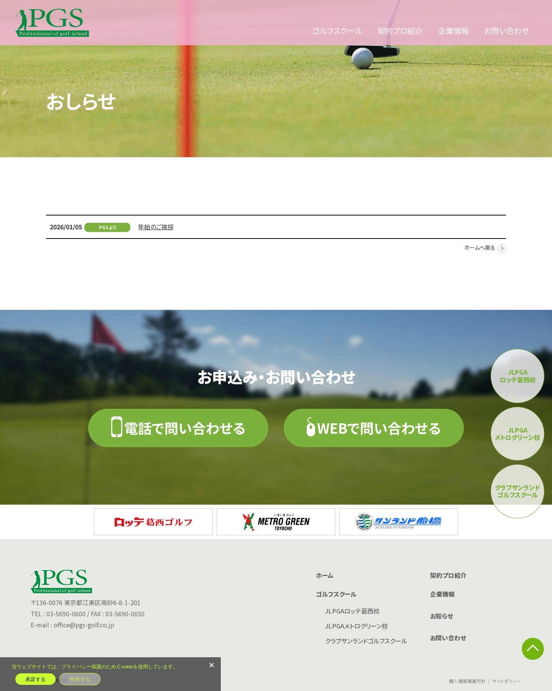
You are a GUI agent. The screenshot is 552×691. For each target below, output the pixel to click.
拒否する (80, 679)
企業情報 (453, 30)
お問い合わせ (506, 30)
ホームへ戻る (479, 247)
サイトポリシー (506, 681)
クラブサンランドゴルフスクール (366, 640)
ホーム (325, 575)
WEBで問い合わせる (379, 428)
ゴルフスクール (337, 30)
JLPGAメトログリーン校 (356, 625)
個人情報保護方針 (467, 681)
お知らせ (441, 615)
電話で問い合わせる (184, 428)
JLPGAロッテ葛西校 (352, 610)
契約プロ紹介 (400, 30)
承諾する (35, 679)
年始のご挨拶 (156, 226)
